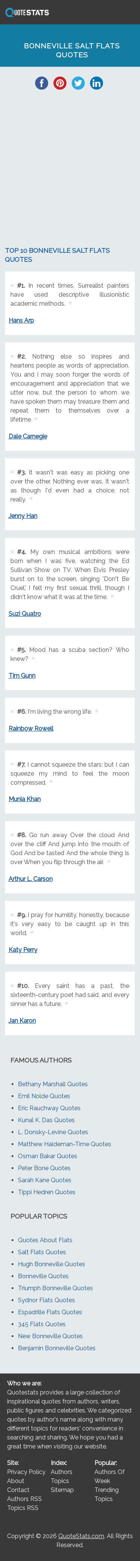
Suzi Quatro (25, 613)
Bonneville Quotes (43, 1276)
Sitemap (62, 1489)
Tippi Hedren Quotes (46, 1192)
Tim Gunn (22, 675)
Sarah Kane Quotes (44, 1180)
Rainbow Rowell (31, 728)
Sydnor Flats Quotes (46, 1300)
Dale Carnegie (28, 436)
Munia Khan (25, 799)
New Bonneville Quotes (50, 1336)
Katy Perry (23, 949)
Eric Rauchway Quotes (49, 1108)
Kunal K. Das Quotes (46, 1120)
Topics (60, 1480)
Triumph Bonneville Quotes (55, 1288)
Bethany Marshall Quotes (53, 1084)
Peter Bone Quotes (44, 1168)
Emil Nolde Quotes (44, 1096)
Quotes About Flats (45, 1240)
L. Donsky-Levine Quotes (53, 1132)
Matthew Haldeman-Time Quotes (64, 1144)
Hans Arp (21, 320)
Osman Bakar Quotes (47, 1156)
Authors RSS (24, 1498)
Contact (18, 1489)
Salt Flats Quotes (42, 1252)
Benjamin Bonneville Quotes (57, 1348)
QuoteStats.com (81, 1536)
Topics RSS (22, 1507)
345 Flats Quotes (42, 1324)
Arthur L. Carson (31, 879)
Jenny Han (23, 515)
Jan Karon (22, 1020)
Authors (61, 1471)
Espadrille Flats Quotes (50, 1312)
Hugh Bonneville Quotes (51, 1264)
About (15, 1480)
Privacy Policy (26, 1471)
